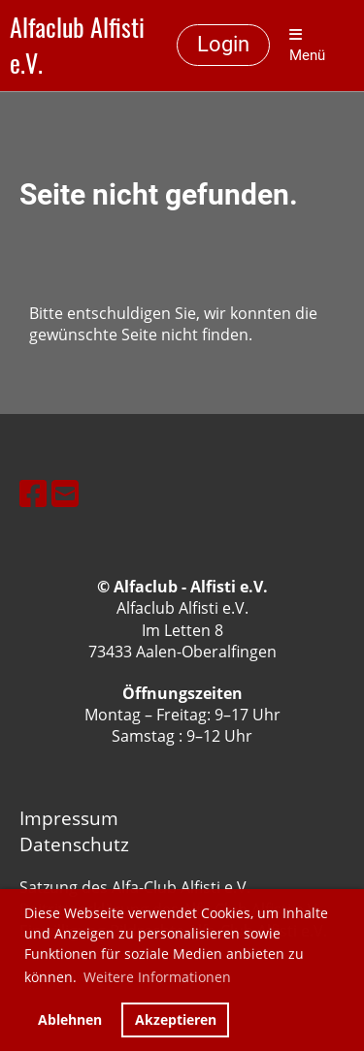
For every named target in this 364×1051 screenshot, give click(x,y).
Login (223, 44)
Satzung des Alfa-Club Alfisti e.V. (134, 887)
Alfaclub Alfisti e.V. (77, 45)
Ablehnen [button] (70, 1019)
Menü (307, 45)
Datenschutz (74, 844)
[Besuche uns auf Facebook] (33, 493)
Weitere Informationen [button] (157, 977)
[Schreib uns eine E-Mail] (65, 493)
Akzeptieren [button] (175, 1019)
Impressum (68, 818)
